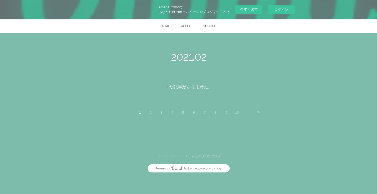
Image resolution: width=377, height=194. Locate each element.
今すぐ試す (249, 9)
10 (237, 113)
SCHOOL (210, 26)
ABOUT (186, 26)
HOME (165, 26)
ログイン (281, 10)
